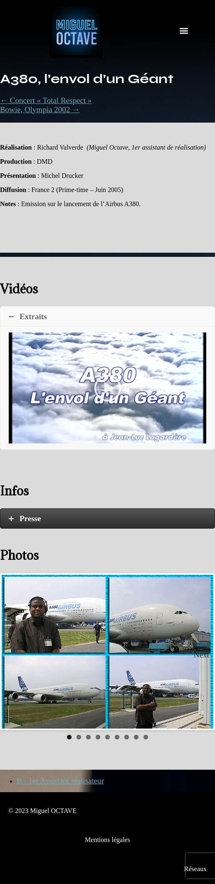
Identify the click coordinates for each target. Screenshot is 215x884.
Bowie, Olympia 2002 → (40, 109)
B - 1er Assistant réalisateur (60, 780)
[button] (183, 31)
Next (201, 654)
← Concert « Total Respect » (45, 100)
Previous (14, 651)
